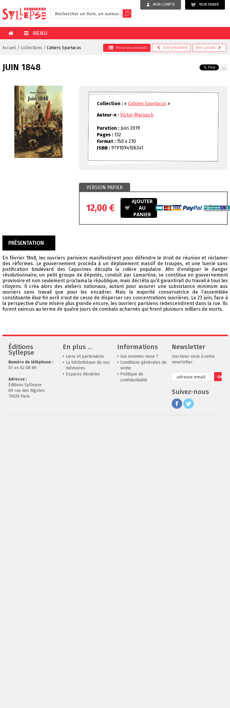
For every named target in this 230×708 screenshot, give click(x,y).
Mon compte (160, 4)
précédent (172, 48)
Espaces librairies (83, 374)
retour (128, 48)
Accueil (9, 47)
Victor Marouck (136, 115)
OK (219, 376)
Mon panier (205, 4)
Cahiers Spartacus (64, 47)
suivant (208, 48)
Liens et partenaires (85, 356)
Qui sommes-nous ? (139, 356)
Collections (31, 47)
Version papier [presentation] (104, 187)
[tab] (104, 187)
